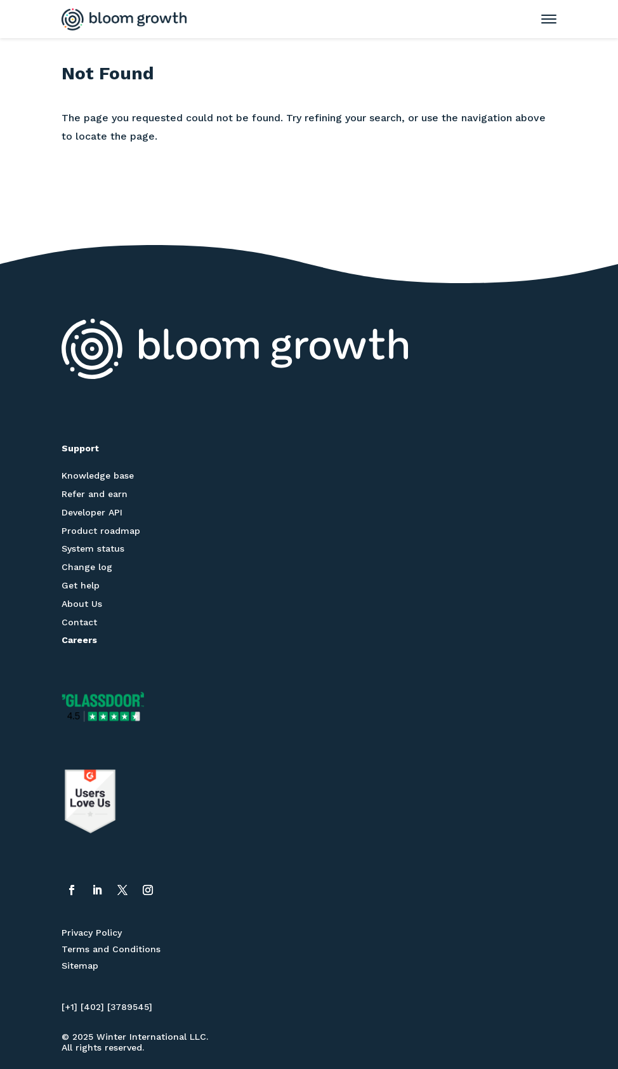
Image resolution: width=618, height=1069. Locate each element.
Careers (79, 640)
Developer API (92, 512)
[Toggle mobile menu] (542, 19)
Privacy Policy (92, 932)
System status (93, 548)
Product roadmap (101, 531)
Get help (81, 585)
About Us (82, 604)
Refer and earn (95, 494)
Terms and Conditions (111, 949)
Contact (79, 622)
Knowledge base (98, 475)
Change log (87, 567)
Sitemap (80, 965)
